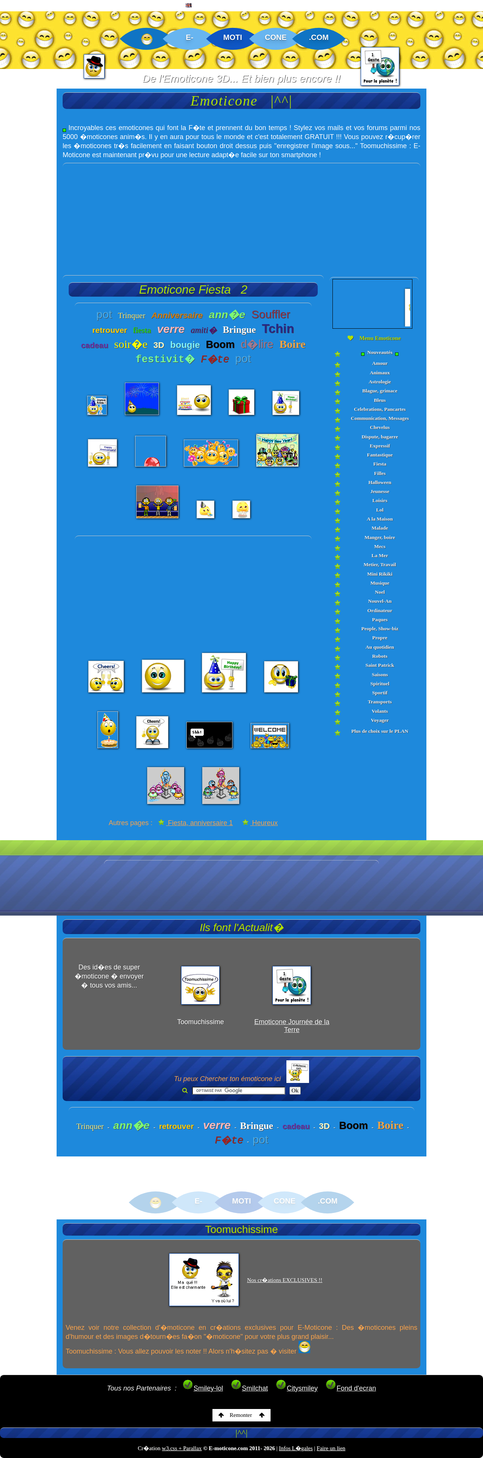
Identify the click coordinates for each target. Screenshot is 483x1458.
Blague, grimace (379, 391)
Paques (380, 619)
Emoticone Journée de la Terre (291, 1026)
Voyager (380, 720)
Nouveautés (379, 352)
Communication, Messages (380, 418)
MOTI (232, 37)
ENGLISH (201, 6)
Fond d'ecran (350, 1388)
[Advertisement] (241, 216)
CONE (276, 37)
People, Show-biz (379, 628)
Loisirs (380, 500)
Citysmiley (296, 1388)
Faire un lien (331, 1448)
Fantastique (379, 455)
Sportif (380, 692)
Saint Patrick (379, 665)
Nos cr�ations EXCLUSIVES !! (285, 1280)
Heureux (260, 823)
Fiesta (379, 464)
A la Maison (380, 519)
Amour (380, 363)
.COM (319, 37)
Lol (380, 510)
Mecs (380, 546)
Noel (380, 592)
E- (189, 37)
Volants (380, 711)
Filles (380, 473)
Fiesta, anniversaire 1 (195, 823)
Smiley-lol (202, 1388)
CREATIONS (121, 6)
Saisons (380, 674)
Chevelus (380, 427)
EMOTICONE (69, 6)
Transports (380, 701)
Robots (380, 656)
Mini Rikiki (379, 574)
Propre (380, 637)
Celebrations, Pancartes (380, 409)
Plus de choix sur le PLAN (379, 731)
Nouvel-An (379, 601)
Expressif (380, 446)
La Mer (380, 555)
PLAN (163, 6)
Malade (380, 528)
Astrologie (380, 381)
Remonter (241, 1415)
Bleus (380, 400)
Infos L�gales (296, 1448)
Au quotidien (380, 647)
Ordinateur (380, 610)
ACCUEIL (21, 6)
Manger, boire (380, 537)
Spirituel (379, 683)
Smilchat (249, 1388)
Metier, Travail (380, 564)
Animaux (380, 372)
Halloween (379, 482)
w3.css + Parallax (182, 1448)
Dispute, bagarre (379, 437)
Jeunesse (379, 491)
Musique (379, 583)
